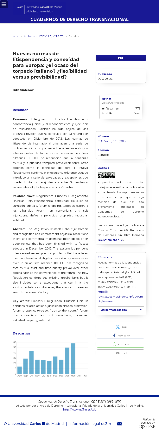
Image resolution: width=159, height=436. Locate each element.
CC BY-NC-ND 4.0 (110, 239)
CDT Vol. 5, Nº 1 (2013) (51, 36)
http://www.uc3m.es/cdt (79, 409)
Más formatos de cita (113, 310)
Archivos (29, 36)
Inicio (16, 36)
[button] (120, 326)
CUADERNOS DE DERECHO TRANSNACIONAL (79, 19)
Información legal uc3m (90, 424)
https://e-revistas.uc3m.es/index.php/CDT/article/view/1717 (120, 296)
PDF (121, 57)
